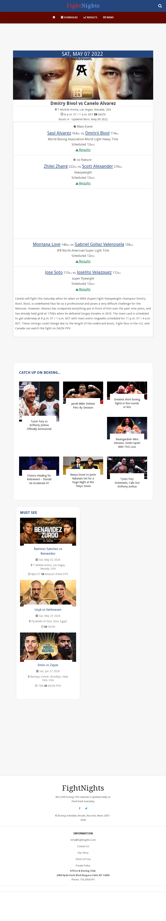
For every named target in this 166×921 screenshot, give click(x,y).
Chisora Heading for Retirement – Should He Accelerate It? (39, 479)
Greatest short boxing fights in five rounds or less (127, 403)
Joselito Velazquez (94, 272)
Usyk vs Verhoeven (48, 610)
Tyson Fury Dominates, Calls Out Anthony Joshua (127, 482)
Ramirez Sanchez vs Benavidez (48, 551)
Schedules (69, 17)
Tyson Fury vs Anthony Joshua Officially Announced (39, 425)
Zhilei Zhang (56, 166)
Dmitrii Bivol (97, 132)
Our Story (83, 852)
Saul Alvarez (59, 132)
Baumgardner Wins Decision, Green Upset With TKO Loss (127, 443)
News (108, 17)
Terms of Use (83, 859)
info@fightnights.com (83, 839)
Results (90, 17)
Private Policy (83, 865)
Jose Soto (54, 272)
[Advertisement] (83, 39)
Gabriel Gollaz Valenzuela (99, 244)
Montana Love (47, 244)
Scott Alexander (97, 166)
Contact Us (83, 846)
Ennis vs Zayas (48, 665)
